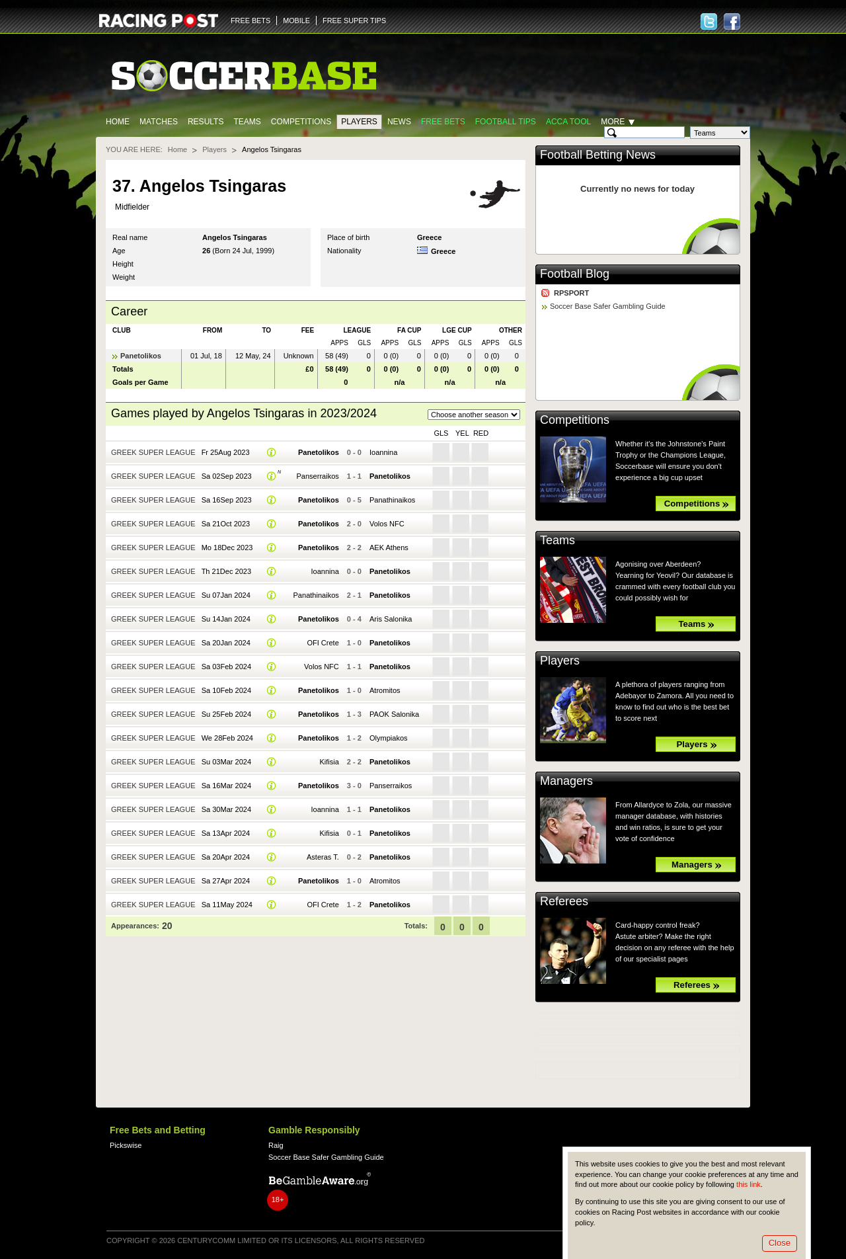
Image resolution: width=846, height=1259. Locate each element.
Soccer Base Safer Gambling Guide (608, 306)
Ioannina (383, 452)
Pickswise (125, 1145)
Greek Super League (153, 452)
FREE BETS (250, 20)
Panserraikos (317, 476)
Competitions (301, 121)
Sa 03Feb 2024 (226, 666)
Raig (276, 1145)
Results (206, 121)
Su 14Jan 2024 (226, 619)
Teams (246, 121)
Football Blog (574, 273)
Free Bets (443, 121)
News (399, 121)
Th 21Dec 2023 (226, 571)
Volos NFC (386, 524)
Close (779, 1243)
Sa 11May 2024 (227, 905)
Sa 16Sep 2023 (227, 500)
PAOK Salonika (394, 714)
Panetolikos (140, 356)
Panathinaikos (392, 500)
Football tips (505, 121)
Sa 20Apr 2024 (226, 857)
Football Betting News (598, 154)
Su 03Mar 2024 (226, 762)
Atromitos (385, 690)
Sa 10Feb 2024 (226, 690)
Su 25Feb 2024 (226, 714)
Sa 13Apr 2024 (226, 833)
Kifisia (328, 762)
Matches (158, 121)
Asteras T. (323, 857)
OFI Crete (322, 643)
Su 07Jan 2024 (226, 595)
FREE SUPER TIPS (354, 20)
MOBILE (296, 20)
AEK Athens (388, 547)
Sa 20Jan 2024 (226, 643)
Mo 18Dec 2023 (227, 547)
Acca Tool (568, 121)
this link (748, 1184)
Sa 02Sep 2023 (227, 476)
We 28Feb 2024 (227, 738)
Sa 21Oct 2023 (226, 524)
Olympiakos (388, 738)
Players (359, 121)
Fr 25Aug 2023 (226, 452)
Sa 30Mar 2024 (226, 809)
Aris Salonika (390, 619)
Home (118, 121)
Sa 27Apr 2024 (226, 881)
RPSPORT (571, 293)
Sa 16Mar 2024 (226, 786)
